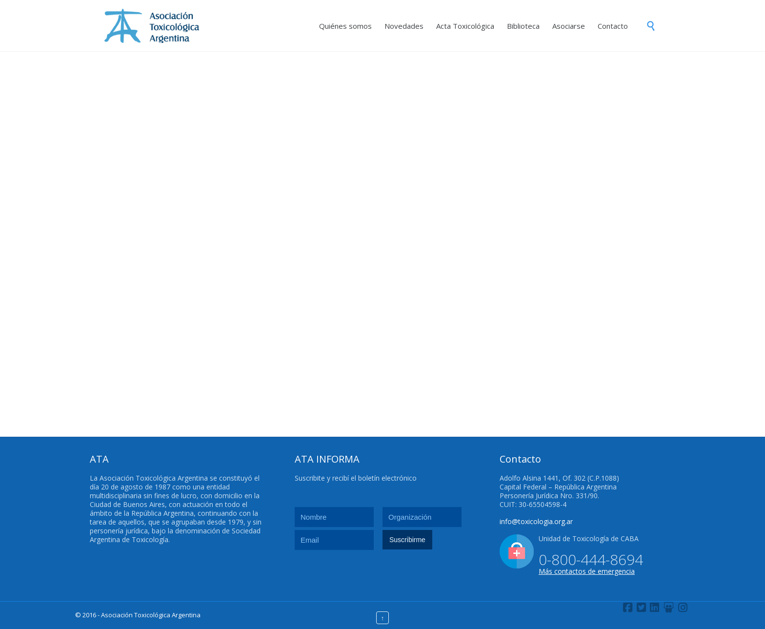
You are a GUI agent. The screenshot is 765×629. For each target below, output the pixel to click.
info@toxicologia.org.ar (536, 521)
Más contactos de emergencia (587, 571)
